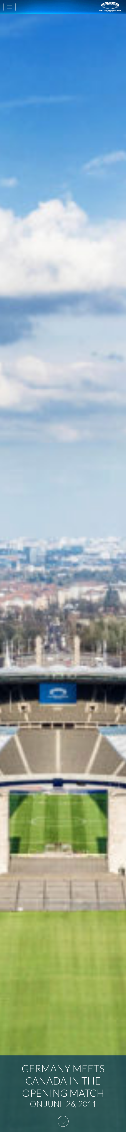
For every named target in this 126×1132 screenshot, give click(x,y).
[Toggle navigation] (9, 7)
